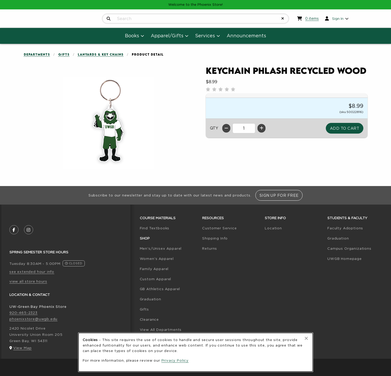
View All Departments (161, 329)
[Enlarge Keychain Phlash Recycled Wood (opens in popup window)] (108, 123)
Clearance (149, 319)
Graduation (150, 299)
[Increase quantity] (261, 128)
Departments (37, 54)
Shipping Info (215, 238)
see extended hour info (31, 272)
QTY (214, 128)
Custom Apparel (155, 279)
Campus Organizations (349, 248)
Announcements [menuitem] (246, 35)
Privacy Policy (175, 360)
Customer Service (219, 228)
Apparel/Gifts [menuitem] (167, 35)
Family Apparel (154, 269)
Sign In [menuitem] (338, 18)
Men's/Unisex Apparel (161, 248)
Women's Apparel (157, 258)
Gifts (64, 54)
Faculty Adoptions (345, 228)
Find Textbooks (155, 228)
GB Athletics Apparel (160, 289)
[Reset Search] (282, 18)
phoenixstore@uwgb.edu (33, 319)
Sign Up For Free (279, 195)
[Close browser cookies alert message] (306, 338)
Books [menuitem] (132, 35)
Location (273, 228)
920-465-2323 (23, 313)
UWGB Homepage (344, 258)
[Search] (109, 18)
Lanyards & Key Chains (101, 54)
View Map (22, 348)
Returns (209, 248)
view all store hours (28, 281)
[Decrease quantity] (226, 128)
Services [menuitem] (205, 35)
